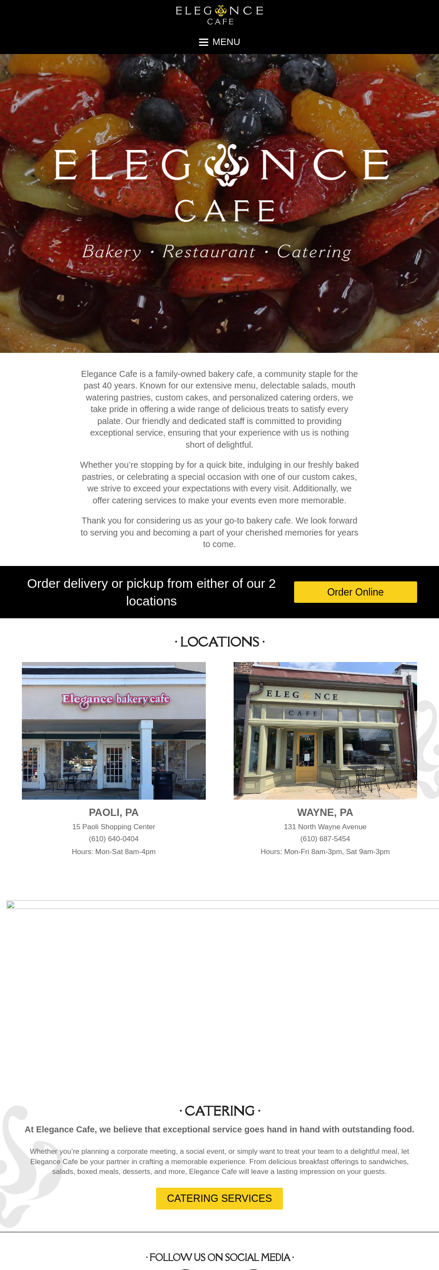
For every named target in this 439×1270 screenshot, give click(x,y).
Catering (297, 1255)
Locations (262, 1255)
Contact (358, 1255)
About (230, 1255)
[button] (220, 42)
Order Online (398, 1255)
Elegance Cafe (75, 1255)
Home (204, 1255)
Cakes (328, 1255)
